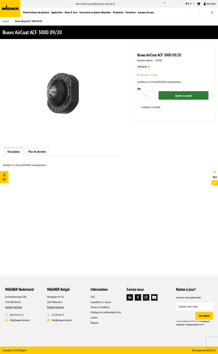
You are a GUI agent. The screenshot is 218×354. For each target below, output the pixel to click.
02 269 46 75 (58, 315)
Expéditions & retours (101, 302)
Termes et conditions (100, 307)
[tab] (13, 151)
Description (13, 152)
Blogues (94, 322)
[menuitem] (36, 12)
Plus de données (37, 152)
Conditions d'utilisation (192, 324)
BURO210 (210, 350)
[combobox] (203, 12)
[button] (191, 3)
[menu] (104, 12)
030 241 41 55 (16, 315)
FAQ (93, 296)
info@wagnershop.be (20, 320)
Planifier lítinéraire (13, 307)
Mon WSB (209, 3)
